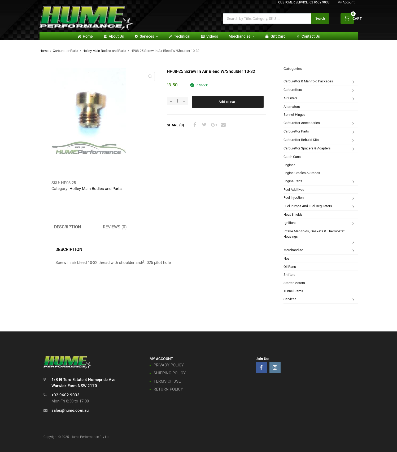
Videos (212, 36)
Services (149, 36)
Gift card (278, 36)
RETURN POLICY (168, 389)
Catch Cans (292, 157)
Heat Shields (293, 214)
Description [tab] (67, 226)
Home (88, 36)
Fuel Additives (293, 190)
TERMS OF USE (167, 381)
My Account (346, 2)
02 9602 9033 (319, 2)
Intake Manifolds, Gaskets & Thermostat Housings (313, 233)
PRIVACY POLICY (169, 365)
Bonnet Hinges (294, 115)
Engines (289, 165)
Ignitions (289, 223)
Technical (182, 36)
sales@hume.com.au (70, 410)
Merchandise (242, 36)
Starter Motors (294, 283)
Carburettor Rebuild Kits (301, 140)
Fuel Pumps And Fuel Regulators (307, 206)
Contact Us (311, 36)
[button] (150, 76)
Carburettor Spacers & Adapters (307, 148)
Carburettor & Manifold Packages (308, 81)
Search (320, 18)
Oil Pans (289, 267)
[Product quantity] (177, 101)
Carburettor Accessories (301, 123)
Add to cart (228, 102)
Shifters (289, 275)
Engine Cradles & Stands (301, 173)
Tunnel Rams (293, 291)
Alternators (291, 107)
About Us (116, 36)
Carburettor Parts (65, 51)
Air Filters (290, 98)
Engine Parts (292, 181)
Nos (286, 258)
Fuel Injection (293, 198)
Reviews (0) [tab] (115, 226)
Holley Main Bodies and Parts (104, 51)
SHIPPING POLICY (170, 373)
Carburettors (292, 90)
